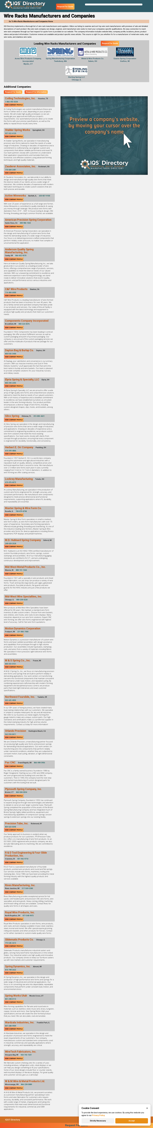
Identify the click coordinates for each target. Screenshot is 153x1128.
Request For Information (36, 92)
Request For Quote (65, 7)
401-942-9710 (22, 859)
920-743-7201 (26, 1055)
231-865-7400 (22, 632)
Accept (132, 1121)
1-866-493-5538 (11, 102)
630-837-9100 (44, 196)
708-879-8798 (21, 511)
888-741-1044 (21, 570)
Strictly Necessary (98, 1121)
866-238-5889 (26, 1084)
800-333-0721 (10, 664)
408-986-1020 (25, 223)
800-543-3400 (10, 354)
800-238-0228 (21, 600)
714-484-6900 (10, 292)
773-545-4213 (10, 943)
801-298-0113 (10, 999)
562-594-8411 (10, 734)
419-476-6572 (10, 482)
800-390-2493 (10, 383)
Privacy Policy (98, 1115)
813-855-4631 (39, 416)
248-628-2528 (10, 543)
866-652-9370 (20, 255)
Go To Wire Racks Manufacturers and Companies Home (31, 21)
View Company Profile (14, 105)
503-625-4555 (10, 700)
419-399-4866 (10, 451)
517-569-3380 (27, 888)
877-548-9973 (28, 916)
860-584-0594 (21, 792)
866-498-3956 (39, 763)
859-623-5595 (10, 827)
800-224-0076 (24, 324)
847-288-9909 (10, 1026)
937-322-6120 (10, 133)
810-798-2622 (10, 970)
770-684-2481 (10, 170)
